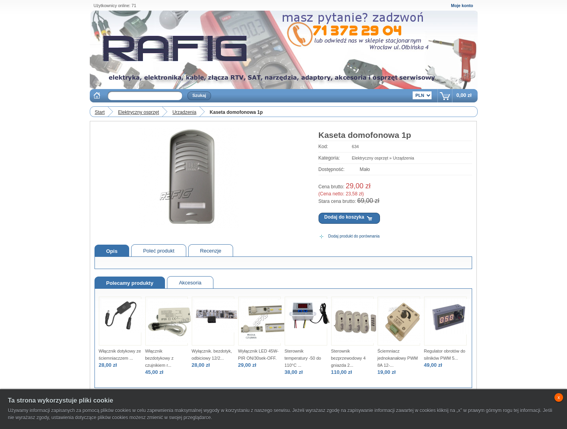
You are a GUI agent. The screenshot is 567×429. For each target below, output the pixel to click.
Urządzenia (184, 112)
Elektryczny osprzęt (138, 112)
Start (100, 112)
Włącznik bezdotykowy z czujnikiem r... (159, 358)
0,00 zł (463, 95)
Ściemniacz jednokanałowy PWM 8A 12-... (398, 358)
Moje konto (462, 5)
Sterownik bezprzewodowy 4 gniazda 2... (348, 358)
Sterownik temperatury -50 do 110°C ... (303, 358)
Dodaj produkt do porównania (354, 236)
